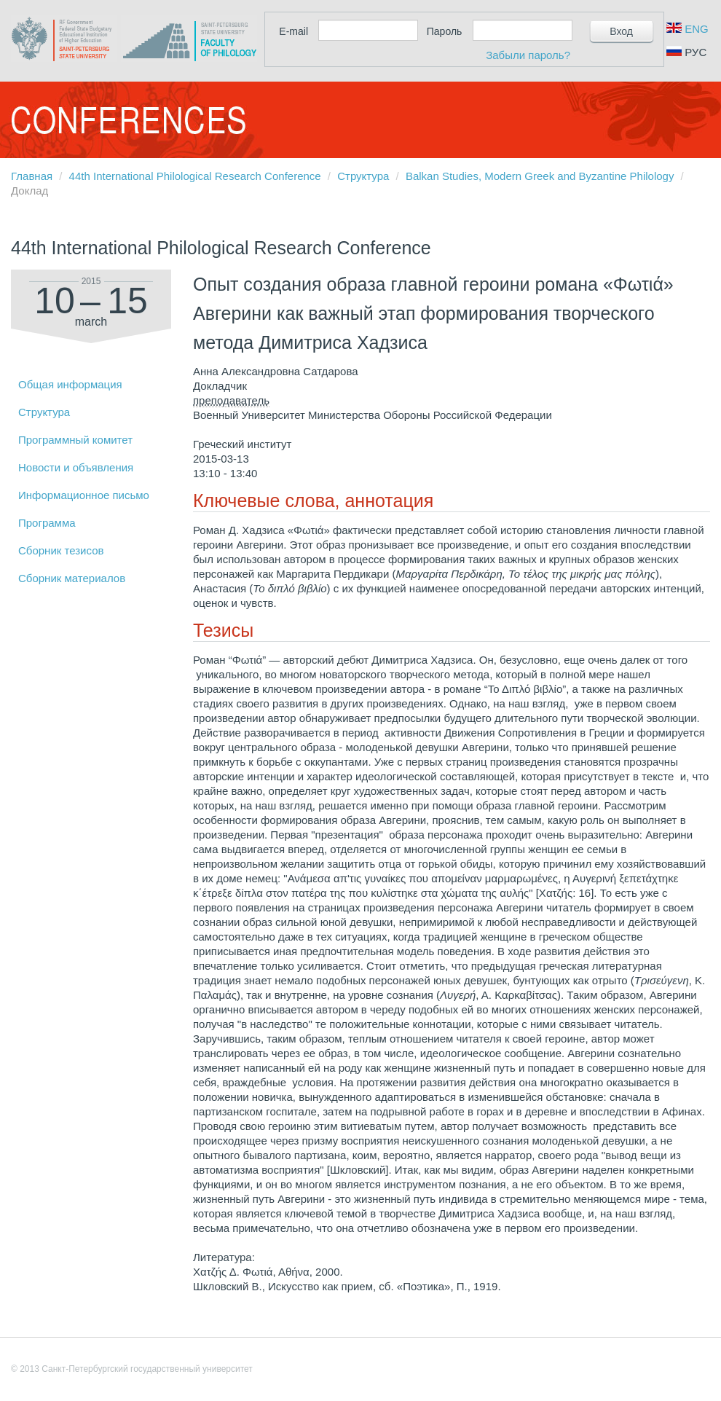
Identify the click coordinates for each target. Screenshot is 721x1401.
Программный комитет (75, 439)
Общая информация (70, 384)
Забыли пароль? (528, 55)
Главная (31, 176)
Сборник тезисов (60, 550)
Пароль (444, 31)
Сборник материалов (71, 578)
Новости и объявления (75, 467)
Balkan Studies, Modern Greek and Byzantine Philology (540, 176)
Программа (47, 523)
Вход (621, 31)
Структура (363, 176)
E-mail (293, 31)
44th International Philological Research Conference (195, 176)
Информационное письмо (83, 495)
